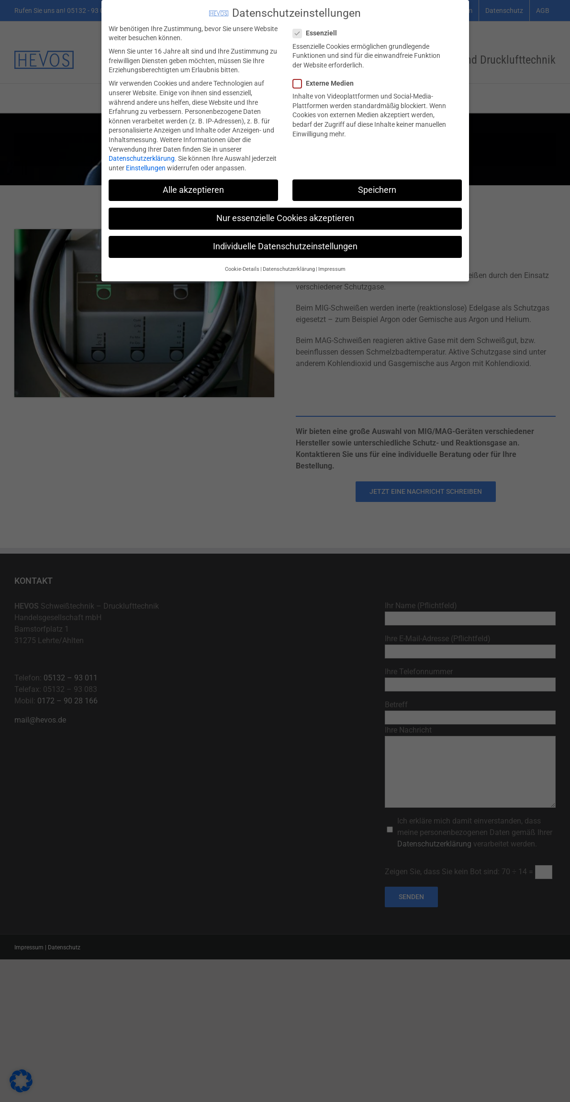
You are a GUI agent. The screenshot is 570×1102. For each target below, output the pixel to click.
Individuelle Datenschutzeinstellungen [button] (285, 243)
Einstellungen (146, 165)
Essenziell (318, 30)
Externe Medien (327, 80)
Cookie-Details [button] (242, 266)
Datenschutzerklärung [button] (289, 266)
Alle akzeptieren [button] (193, 187)
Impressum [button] (332, 266)
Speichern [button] (377, 187)
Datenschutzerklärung (142, 155)
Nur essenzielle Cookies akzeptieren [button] (285, 215)
